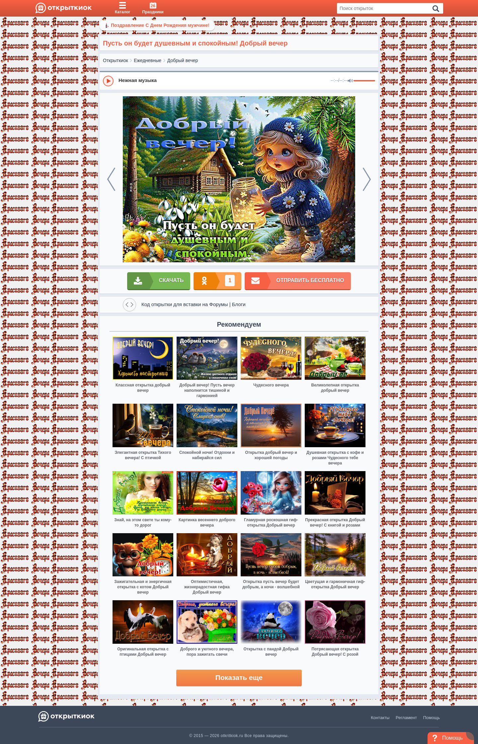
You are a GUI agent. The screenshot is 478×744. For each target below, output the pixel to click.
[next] (367, 179)
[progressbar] (364, 81)
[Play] (108, 81)
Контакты (380, 717)
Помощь (431, 717)
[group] (239, 81)
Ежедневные (147, 60)
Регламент (406, 717)
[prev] (111, 179)
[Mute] (350, 81)
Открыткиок (115, 60)
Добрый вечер (182, 60)
